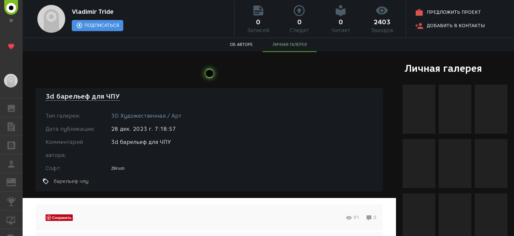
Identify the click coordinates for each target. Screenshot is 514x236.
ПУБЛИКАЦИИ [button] (15, 126)
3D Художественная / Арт (146, 116)
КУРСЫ (15, 219)
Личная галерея (443, 68)
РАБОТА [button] (15, 163)
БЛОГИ (15, 144)
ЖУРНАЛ (15, 181)
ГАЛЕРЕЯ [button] (15, 108)
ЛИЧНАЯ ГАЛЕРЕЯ (289, 44)
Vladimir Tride (92, 11)
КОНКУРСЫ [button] (15, 201)
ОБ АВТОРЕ (241, 44)
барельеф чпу (71, 181)
